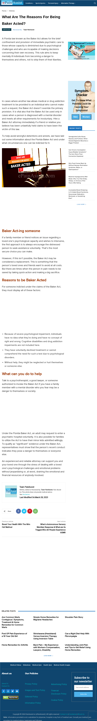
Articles (12, 11)
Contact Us (5, 681)
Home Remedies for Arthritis (14, 641)
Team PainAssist (28, 30)
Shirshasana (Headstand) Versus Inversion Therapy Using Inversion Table (44, 632)
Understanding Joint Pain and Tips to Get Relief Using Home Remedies (78, 643)
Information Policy (33, 698)
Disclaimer (72, 710)
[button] (95, 3)
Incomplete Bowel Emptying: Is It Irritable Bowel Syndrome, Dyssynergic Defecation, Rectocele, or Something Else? (78, 194)
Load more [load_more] (81, 204)
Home (4, 11)
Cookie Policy (57, 695)
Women (86, 116)
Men (75, 116)
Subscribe (83, 690)
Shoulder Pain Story (73, 617)
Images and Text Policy (35, 686)
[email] (83, 683)
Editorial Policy (31, 692)
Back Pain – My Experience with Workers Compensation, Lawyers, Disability (45, 643)
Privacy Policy (31, 679)
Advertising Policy (59, 680)
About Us (5, 679)
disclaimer (26, 494)
